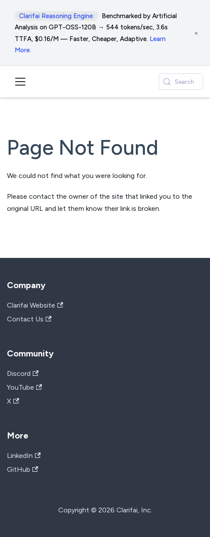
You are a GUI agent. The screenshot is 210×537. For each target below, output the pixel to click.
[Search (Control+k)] (181, 81)
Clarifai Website (35, 305)
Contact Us (29, 319)
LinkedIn (24, 455)
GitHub (22, 469)
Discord (22, 373)
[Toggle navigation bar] (20, 81)
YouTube (24, 387)
